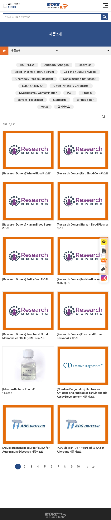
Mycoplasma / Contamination (38, 93)
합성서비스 (64, 107)
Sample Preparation (30, 99)
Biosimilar (85, 65)
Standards (59, 99)
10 (78, 466)
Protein (87, 93)
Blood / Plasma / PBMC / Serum (34, 72)
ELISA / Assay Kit (32, 85)
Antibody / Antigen (56, 65)
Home (4, 51)
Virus (44, 107)
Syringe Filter (85, 99)
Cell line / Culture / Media (80, 72)
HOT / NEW (27, 65)
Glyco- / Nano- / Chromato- (71, 85)
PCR (69, 93)
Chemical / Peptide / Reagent (34, 79)
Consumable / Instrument (79, 79)
